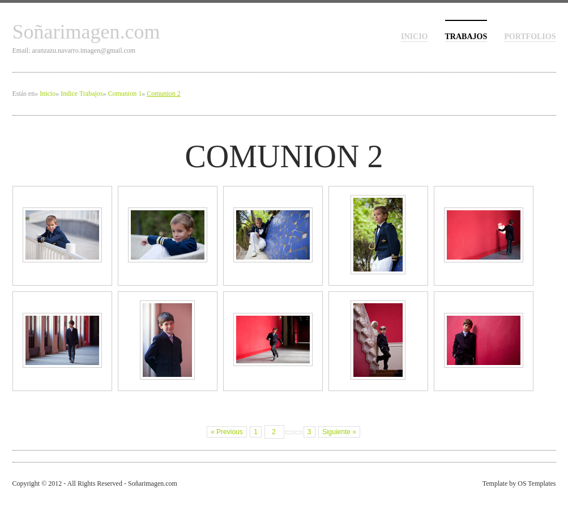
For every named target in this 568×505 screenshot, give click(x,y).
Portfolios (530, 36)
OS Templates (537, 483)
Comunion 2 (164, 93)
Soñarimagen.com (86, 31)
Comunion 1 (125, 93)
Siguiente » (339, 432)
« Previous (227, 432)
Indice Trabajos (82, 93)
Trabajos (466, 36)
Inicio (47, 93)
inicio (414, 36)
